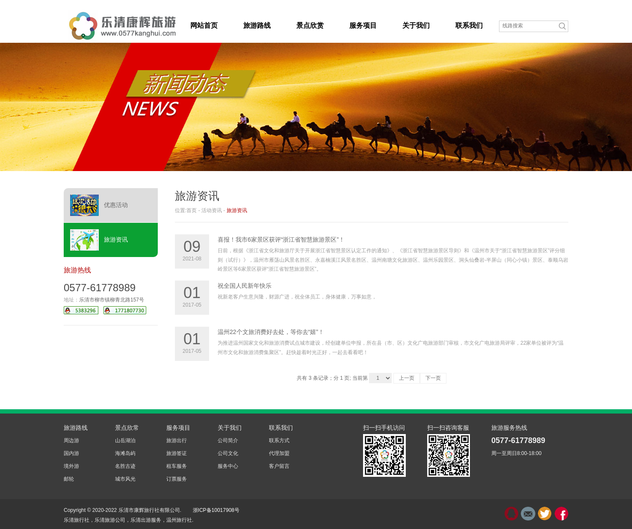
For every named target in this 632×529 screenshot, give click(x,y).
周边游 (71, 440)
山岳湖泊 (125, 440)
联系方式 (279, 440)
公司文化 (228, 453)
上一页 (406, 378)
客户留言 (279, 466)
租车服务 (176, 466)
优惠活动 (99, 205)
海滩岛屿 (125, 453)
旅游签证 (176, 453)
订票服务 (176, 479)
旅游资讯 (99, 240)
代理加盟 (279, 453)
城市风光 (125, 479)
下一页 (433, 378)
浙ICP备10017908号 (216, 510)
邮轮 (69, 479)
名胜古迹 (125, 466)
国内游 (71, 453)
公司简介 (228, 440)
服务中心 (228, 466)
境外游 (71, 466)
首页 (191, 210)
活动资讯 (211, 210)
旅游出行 (176, 440)
